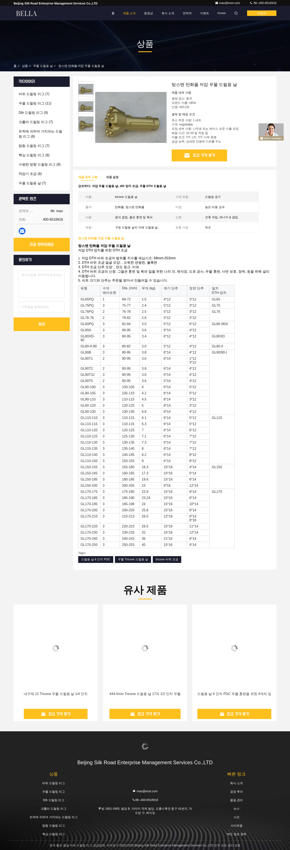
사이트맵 (236, 825)
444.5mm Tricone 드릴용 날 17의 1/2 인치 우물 (144, 694)
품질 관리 (236, 800)
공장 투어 (236, 791)
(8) (40, 134)
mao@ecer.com (228, 3)
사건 (236, 817)
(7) (34, 94)
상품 (25, 66)
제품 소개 (129, 13)
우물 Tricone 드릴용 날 (133, 559)
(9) (33, 112)
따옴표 (261, 13)
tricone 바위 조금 (167, 559)
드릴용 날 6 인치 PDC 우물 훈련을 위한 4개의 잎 (234, 694)
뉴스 (236, 808)
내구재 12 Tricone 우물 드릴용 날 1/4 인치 (56, 694)
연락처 (187, 13)
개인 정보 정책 (236, 834)
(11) (35, 103)
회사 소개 (167, 13)
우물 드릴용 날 (43, 66)
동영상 (148, 13)
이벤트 (204, 13)
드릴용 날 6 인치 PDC (95, 559)
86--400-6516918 (262, 3)
